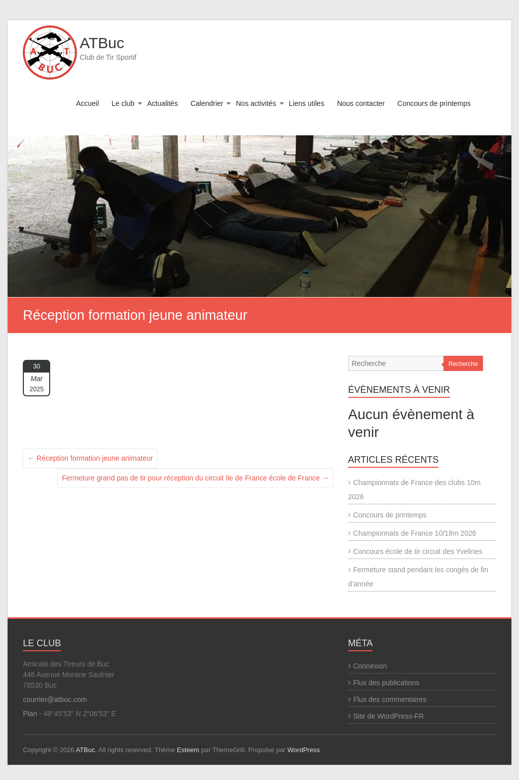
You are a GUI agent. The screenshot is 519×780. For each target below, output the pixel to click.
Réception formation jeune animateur (90, 458)
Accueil (87, 103)
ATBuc (102, 42)
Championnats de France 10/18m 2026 (414, 533)
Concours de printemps (434, 103)
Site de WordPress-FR (388, 716)
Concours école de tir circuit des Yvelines (418, 551)
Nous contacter (361, 103)
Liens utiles (306, 103)
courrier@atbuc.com (55, 699)
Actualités (162, 103)
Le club (123, 103)
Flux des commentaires (390, 699)
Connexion (370, 666)
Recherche (463, 363)
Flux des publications (386, 683)
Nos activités (256, 103)
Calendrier (207, 103)
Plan (30, 714)
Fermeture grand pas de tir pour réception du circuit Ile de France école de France (195, 478)
